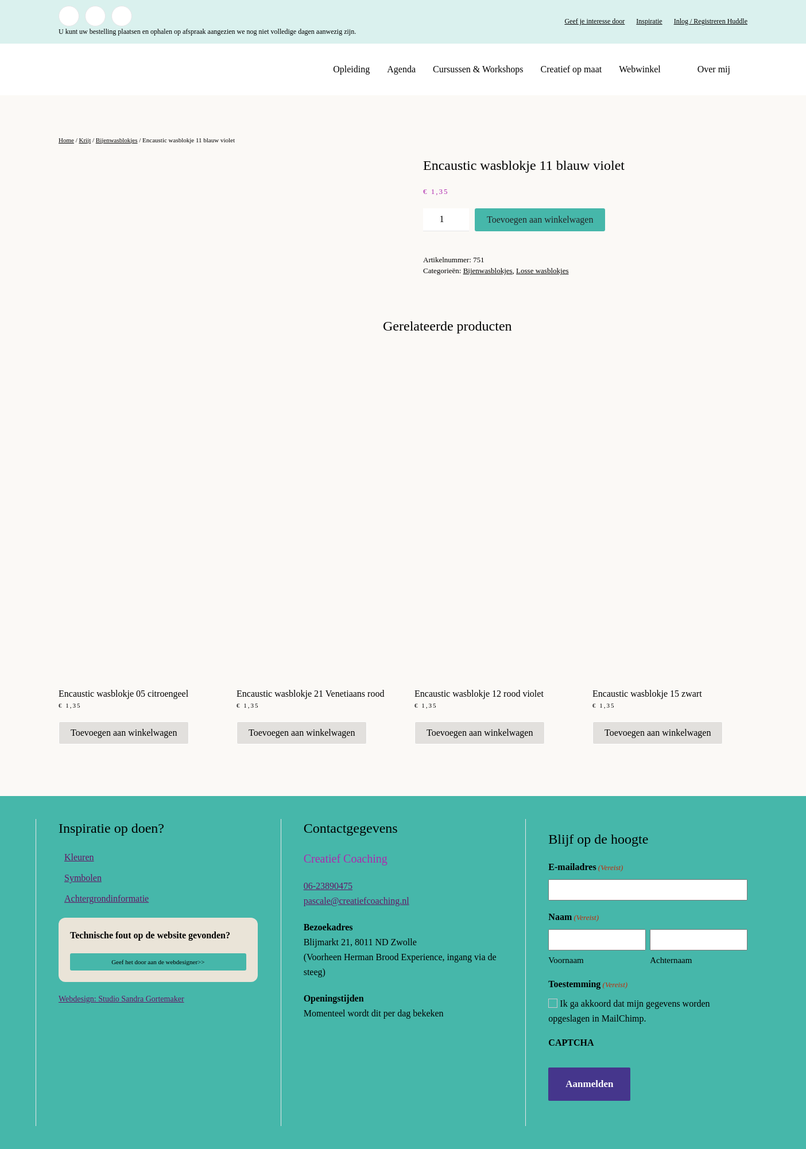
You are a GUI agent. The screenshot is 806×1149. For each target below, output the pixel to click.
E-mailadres (585, 867)
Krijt (85, 140)
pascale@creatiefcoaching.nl (356, 901)
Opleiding (351, 69)
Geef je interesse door (594, 21)
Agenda (401, 69)
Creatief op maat (571, 69)
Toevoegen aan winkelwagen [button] (124, 732)
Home (66, 140)
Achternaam (671, 960)
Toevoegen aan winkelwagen (540, 219)
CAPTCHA (571, 1042)
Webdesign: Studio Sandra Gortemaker (121, 999)
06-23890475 (328, 886)
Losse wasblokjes (542, 270)
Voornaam (565, 960)
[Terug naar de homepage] (130, 69)
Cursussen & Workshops (478, 69)
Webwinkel (639, 69)
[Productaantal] (446, 219)
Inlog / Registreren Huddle (710, 21)
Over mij (714, 69)
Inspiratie (649, 21)
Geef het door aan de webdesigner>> (157, 961)
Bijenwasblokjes (117, 140)
